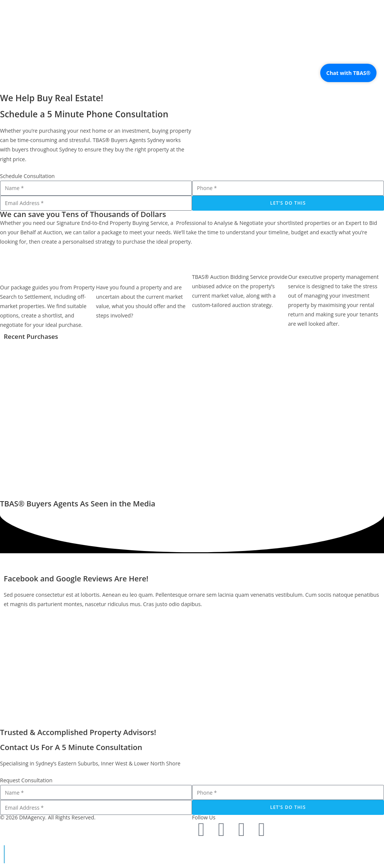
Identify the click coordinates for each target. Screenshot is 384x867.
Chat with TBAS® (348, 72)
